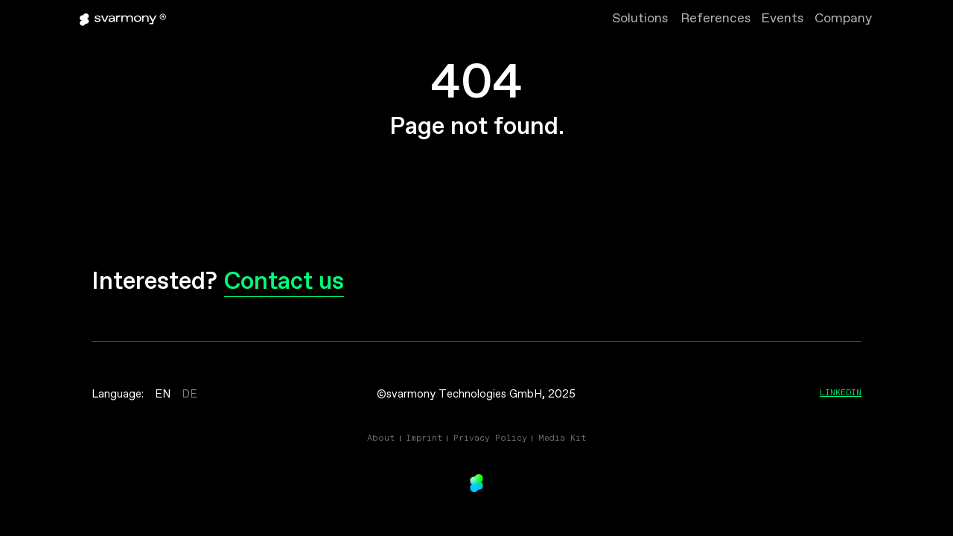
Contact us (284, 282)
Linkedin (840, 392)
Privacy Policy (490, 438)
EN (162, 394)
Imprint (424, 438)
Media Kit (562, 438)
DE (189, 394)
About (381, 438)
